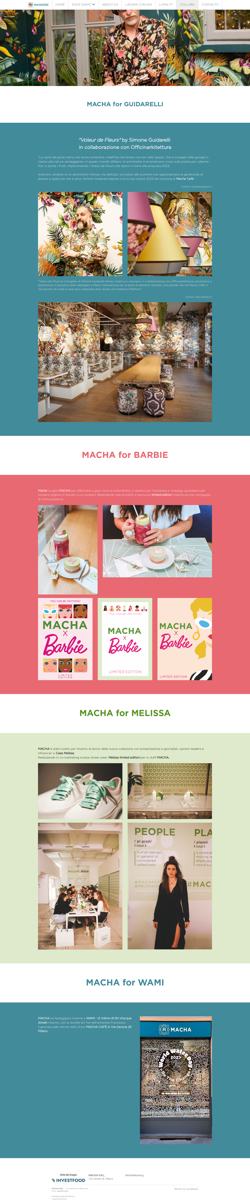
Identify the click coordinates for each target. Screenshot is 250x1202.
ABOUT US (110, 4)
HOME (60, 4)
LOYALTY (166, 4)
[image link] (38, 4)
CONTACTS (210, 4)
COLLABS (187, 4)
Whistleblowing (136, 1163)
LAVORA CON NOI (138, 4)
